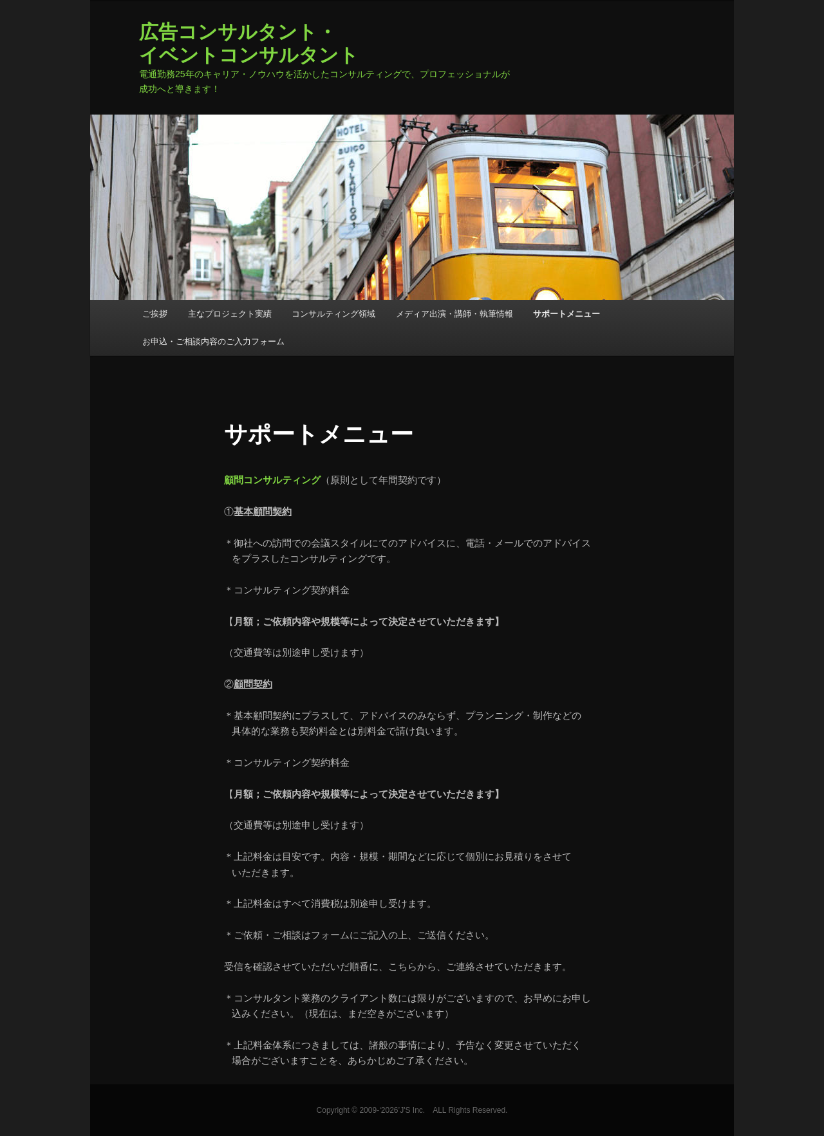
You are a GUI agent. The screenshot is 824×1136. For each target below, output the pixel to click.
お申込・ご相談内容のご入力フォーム (213, 341)
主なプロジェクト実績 (230, 314)
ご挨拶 (154, 314)
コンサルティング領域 (333, 314)
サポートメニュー (566, 314)
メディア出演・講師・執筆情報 (454, 314)
